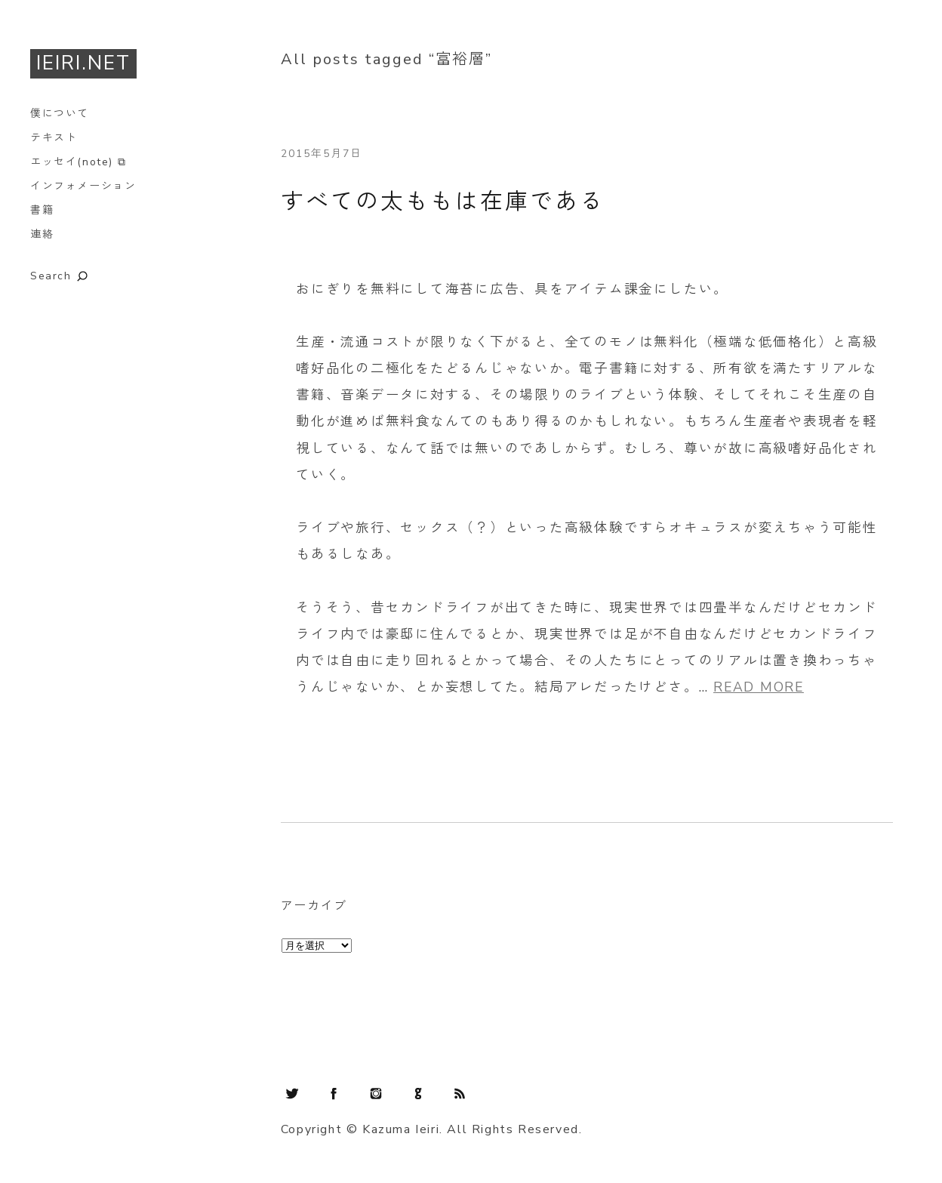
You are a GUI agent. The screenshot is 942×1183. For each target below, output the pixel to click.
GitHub (418, 1093)
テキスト (53, 138)
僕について (59, 113)
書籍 (42, 210)
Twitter (292, 1093)
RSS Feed (460, 1093)
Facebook (333, 1093)
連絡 (42, 234)
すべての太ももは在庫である (443, 201)
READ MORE (758, 687)
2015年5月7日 (321, 153)
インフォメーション (83, 186)
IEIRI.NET (83, 63)
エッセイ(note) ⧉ (78, 162)
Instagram (376, 1093)
